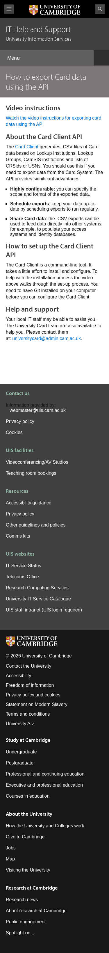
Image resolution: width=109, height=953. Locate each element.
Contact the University (28, 666)
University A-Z (20, 723)
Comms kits (18, 536)
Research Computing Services (37, 587)
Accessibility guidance (28, 502)
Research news (22, 899)
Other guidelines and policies (35, 524)
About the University (29, 813)
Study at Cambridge (28, 740)
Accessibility (18, 675)
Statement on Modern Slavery (36, 704)
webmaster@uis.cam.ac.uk (37, 410)
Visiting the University (28, 869)
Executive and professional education (44, 785)
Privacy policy (20, 421)
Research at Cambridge (32, 887)
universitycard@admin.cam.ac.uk (46, 338)
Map (10, 858)
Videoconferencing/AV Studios (37, 462)
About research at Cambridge (36, 910)
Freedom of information (30, 685)
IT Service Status (23, 565)
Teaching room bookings (31, 473)
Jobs (11, 847)
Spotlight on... (20, 932)
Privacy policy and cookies (33, 694)
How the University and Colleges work (45, 825)
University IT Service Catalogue (38, 598)
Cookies (14, 432)
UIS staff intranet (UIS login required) (44, 609)
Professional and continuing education (45, 773)
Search (100, 9)
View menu (9, 9)
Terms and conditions (28, 714)
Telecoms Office (22, 576)
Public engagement (26, 921)
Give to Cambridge (25, 836)
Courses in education (27, 796)
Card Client (26, 146)
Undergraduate (21, 751)
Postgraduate (19, 762)
